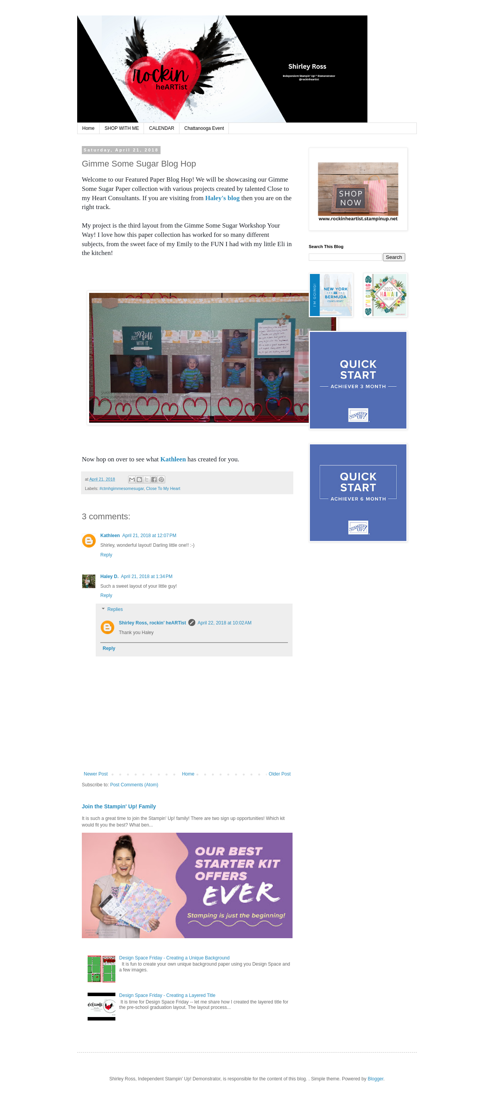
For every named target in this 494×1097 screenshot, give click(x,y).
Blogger (376, 1079)
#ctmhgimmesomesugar (122, 488)
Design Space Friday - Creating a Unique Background (174, 958)
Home (88, 128)
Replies (115, 609)
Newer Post (96, 774)
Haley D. (109, 576)
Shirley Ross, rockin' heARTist (152, 623)
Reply (106, 555)
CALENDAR (161, 128)
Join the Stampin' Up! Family (119, 806)
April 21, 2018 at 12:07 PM (149, 535)
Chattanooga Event (204, 128)
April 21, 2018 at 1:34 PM (147, 576)
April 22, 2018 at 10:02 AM (225, 623)
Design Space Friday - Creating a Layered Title (167, 995)
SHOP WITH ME (122, 128)
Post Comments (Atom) (134, 784)
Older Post (280, 774)
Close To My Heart (163, 488)
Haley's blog (222, 198)
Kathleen (173, 459)
